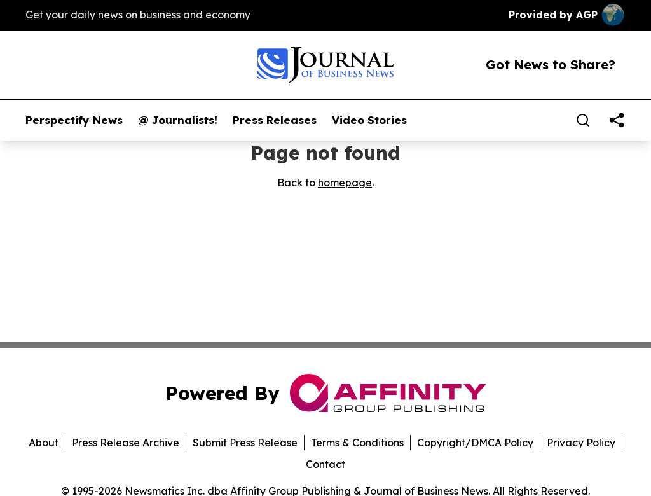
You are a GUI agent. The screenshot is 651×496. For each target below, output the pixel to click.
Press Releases (275, 120)
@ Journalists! (177, 120)
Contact (325, 464)
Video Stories (369, 120)
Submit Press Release (245, 442)
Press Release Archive (125, 442)
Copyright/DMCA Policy (475, 442)
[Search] (583, 120)
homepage (345, 182)
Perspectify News (74, 120)
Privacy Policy (581, 442)
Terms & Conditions (357, 442)
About (43, 442)
